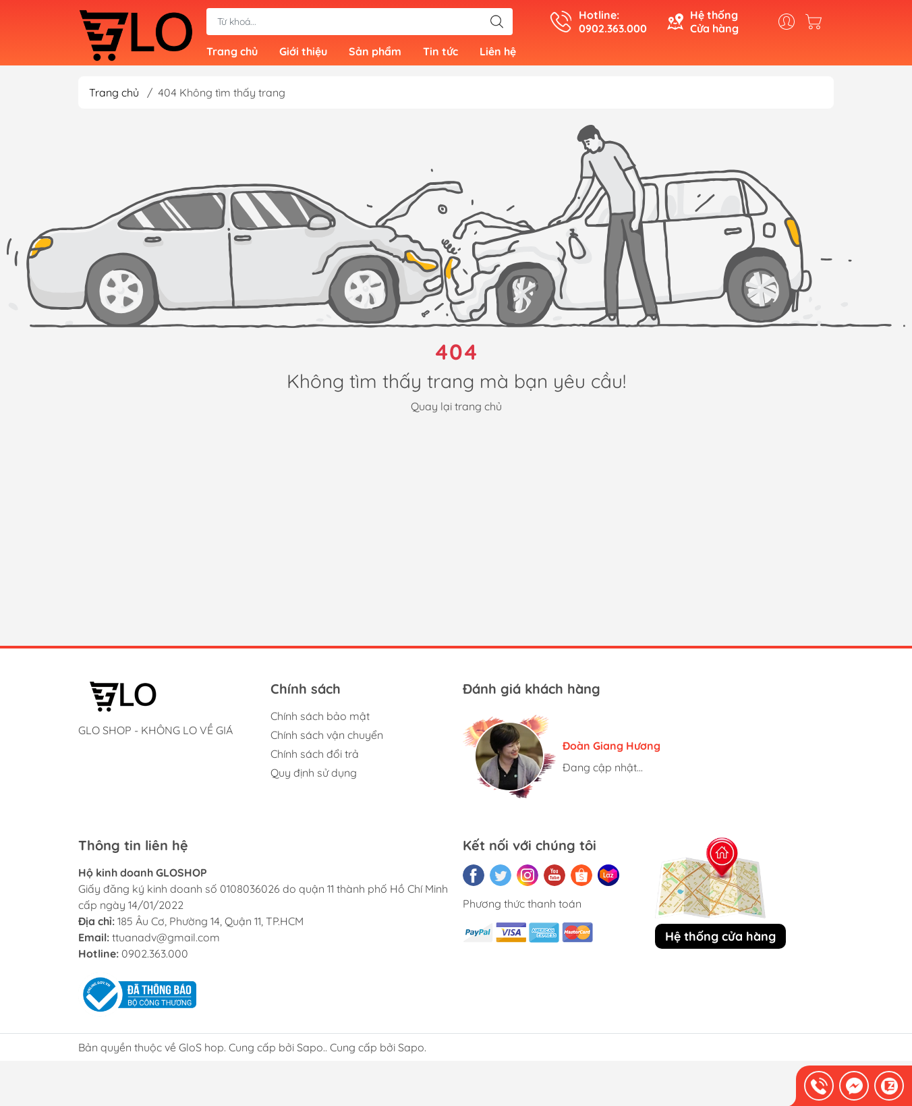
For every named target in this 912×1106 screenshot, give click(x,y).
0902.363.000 (154, 958)
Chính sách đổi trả (314, 758)
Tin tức (440, 54)
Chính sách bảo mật (320, 720)
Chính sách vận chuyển (326, 739)
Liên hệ (498, 54)
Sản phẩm (375, 54)
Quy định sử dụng (313, 777)
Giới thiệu (303, 54)
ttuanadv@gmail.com (166, 942)
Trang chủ (232, 54)
